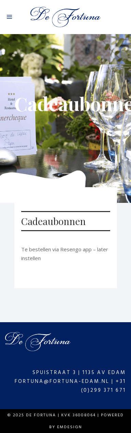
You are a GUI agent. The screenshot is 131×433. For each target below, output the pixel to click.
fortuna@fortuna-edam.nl (62, 381)
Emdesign (68, 427)
